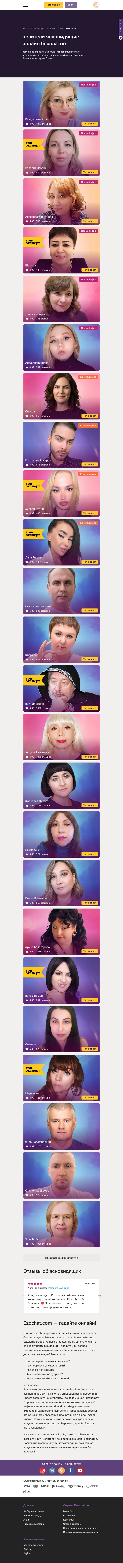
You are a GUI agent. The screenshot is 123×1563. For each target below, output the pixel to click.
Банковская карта (33, 1545)
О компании (69, 1515)
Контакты (68, 1520)
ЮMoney (28, 1549)
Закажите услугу (32, 1515)
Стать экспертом (72, 1524)
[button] (99, 1296)
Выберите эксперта (34, 1511)
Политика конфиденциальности (81, 1532)
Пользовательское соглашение (80, 1528)
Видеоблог (69, 1511)
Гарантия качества (33, 1524)
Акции (26, 1520)
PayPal (27, 1553)
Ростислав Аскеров (59, 1288)
